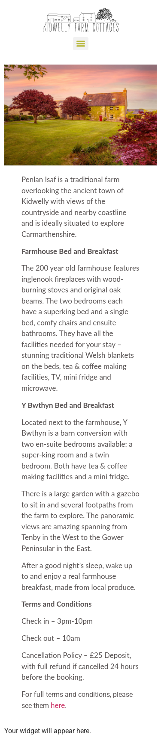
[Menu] (80, 43)
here (58, 705)
